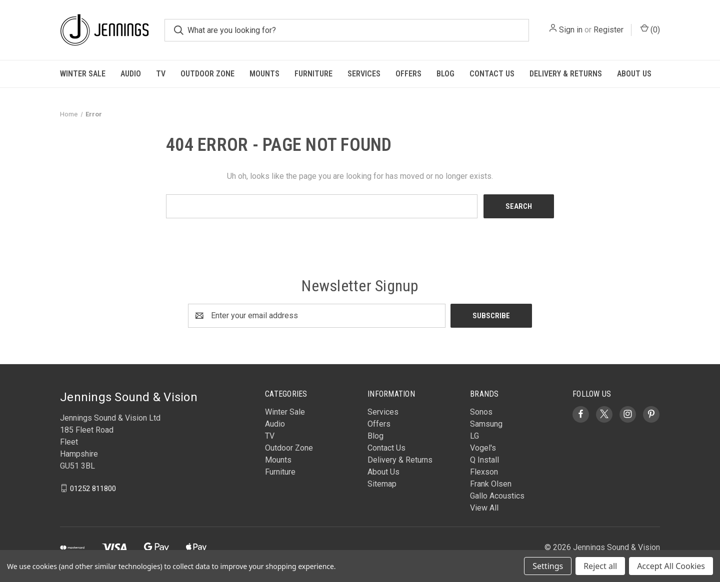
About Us (634, 73)
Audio (130, 73)
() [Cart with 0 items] (650, 29)
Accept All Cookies (671, 566)
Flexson (484, 472)
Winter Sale (83, 73)
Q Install (484, 460)
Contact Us (492, 73)
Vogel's (483, 448)
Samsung (486, 424)
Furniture (313, 73)
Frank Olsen (491, 484)
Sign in (570, 29)
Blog (445, 73)
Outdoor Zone (207, 73)
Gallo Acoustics (497, 496)
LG (474, 436)
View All (484, 508)
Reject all (600, 566)
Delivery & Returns (566, 73)
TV (161, 73)
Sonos (481, 412)
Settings (547, 566)
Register (609, 29)
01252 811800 (93, 488)
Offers (409, 73)
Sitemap (382, 484)
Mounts (265, 73)
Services (364, 73)
